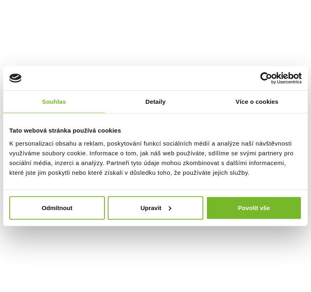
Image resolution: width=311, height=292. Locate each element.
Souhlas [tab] (54, 101)
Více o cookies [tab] (257, 101)
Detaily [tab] (155, 101)
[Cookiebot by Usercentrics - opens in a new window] (266, 78)
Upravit (156, 207)
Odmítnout (57, 207)
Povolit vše (254, 207)
